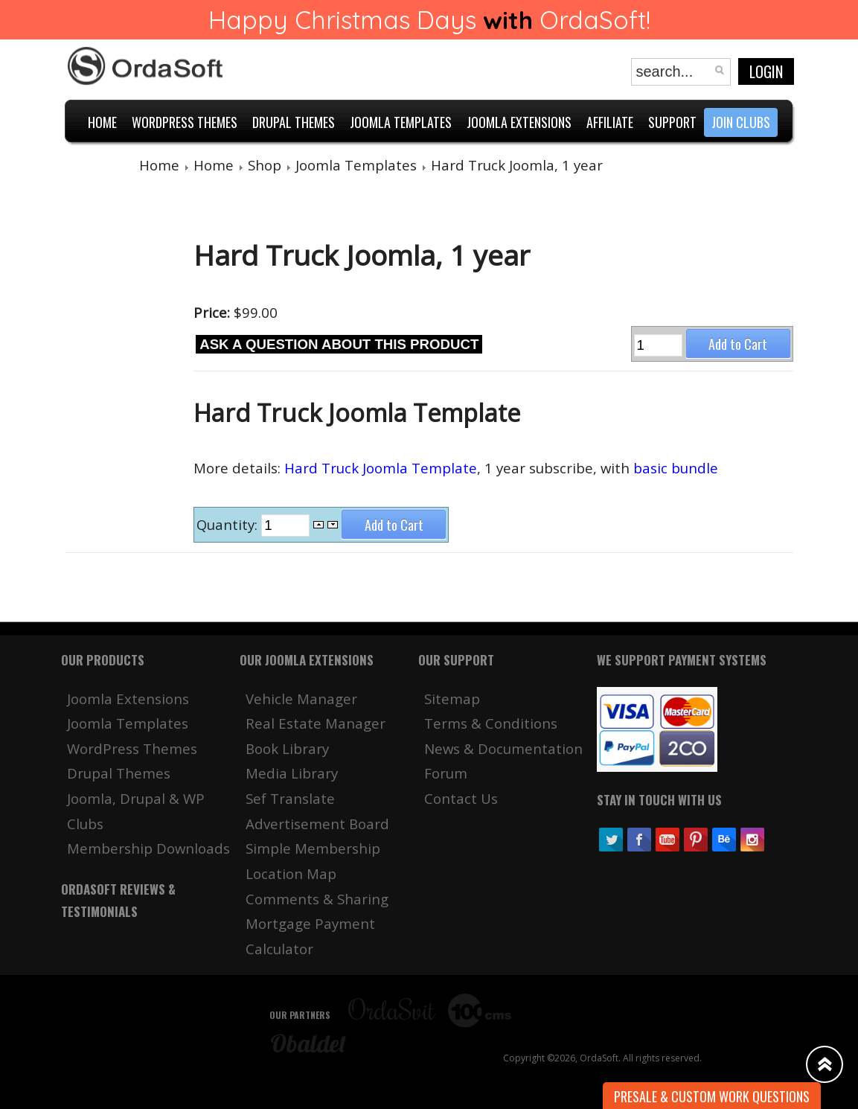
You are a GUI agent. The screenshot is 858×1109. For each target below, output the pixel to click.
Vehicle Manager (301, 698)
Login (766, 71)
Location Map (291, 873)
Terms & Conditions (490, 723)
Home (159, 165)
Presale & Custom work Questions (712, 1096)
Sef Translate (290, 798)
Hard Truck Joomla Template (380, 467)
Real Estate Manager (315, 723)
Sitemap (452, 698)
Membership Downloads (148, 848)
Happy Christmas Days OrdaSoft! (429, 19)
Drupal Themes (118, 773)
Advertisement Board (317, 823)
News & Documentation (503, 748)
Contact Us (461, 798)
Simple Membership (313, 848)
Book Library (287, 748)
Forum (445, 773)
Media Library (292, 773)
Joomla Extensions (128, 698)
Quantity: (228, 524)
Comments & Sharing (317, 898)
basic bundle (675, 467)
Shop (264, 165)
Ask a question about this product (338, 344)
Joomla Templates (356, 165)
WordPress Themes (132, 748)
